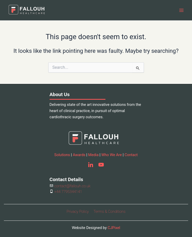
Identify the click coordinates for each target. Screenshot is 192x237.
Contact (131, 155)
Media (93, 155)
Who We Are (111, 155)
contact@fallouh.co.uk (72, 186)
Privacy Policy (78, 211)
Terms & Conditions (110, 211)
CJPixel (113, 227)
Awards (79, 155)
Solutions (62, 155)
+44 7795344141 (67, 191)
